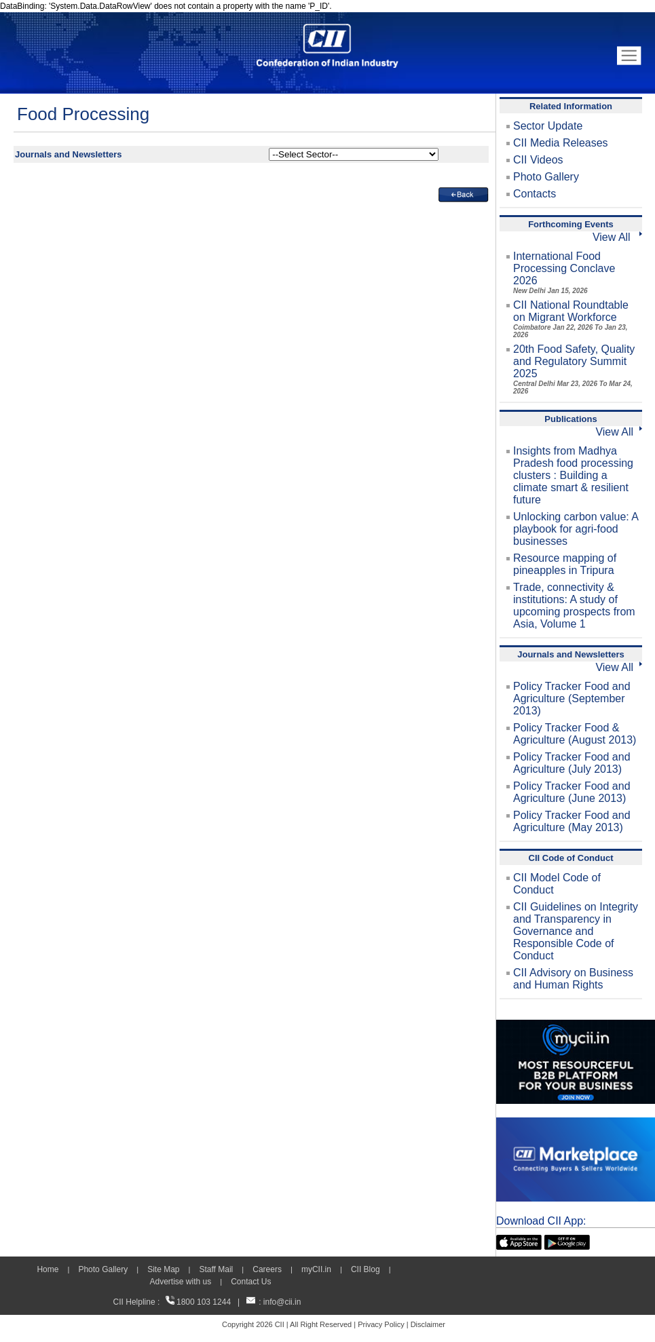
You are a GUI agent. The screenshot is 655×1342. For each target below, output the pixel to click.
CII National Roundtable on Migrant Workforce (571, 319)
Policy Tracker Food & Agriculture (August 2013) (574, 734)
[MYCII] (575, 1025)
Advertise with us (180, 1281)
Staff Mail (216, 1269)
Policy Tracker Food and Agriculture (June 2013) (572, 792)
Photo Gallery (546, 177)
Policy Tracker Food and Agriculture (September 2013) (572, 698)
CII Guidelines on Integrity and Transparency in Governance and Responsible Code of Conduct (575, 931)
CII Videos (538, 160)
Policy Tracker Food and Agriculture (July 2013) (572, 763)
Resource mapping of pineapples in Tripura (564, 564)
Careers (267, 1269)
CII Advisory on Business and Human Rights (573, 979)
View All (617, 237)
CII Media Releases (560, 143)
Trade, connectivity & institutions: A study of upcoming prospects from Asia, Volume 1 (574, 605)
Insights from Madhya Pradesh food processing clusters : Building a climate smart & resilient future (573, 475)
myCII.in (316, 1269)
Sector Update (547, 126)
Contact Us (251, 1281)
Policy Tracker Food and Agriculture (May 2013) (572, 821)
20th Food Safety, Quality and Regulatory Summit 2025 (574, 369)
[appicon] (519, 1240)
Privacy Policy (381, 1324)
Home (47, 1269)
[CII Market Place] (575, 1123)
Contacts (534, 193)
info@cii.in (282, 1302)
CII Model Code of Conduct (557, 884)
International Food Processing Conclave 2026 (564, 272)
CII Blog (365, 1269)
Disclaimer (428, 1324)
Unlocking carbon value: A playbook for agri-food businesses (575, 529)
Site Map (163, 1269)
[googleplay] (567, 1240)
